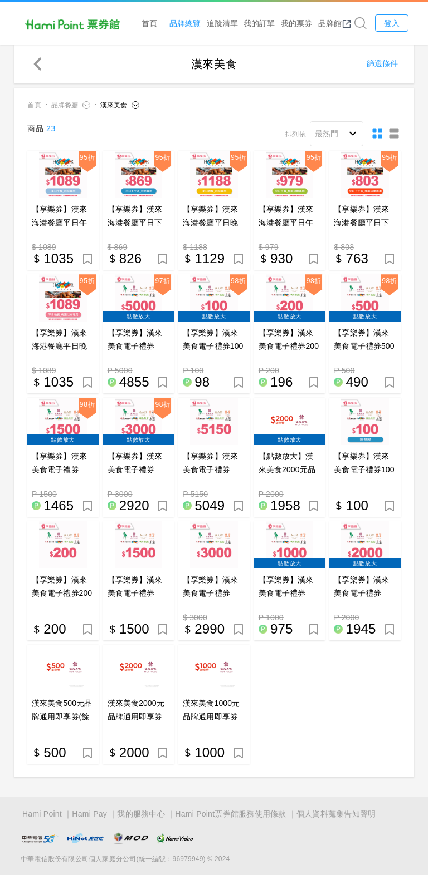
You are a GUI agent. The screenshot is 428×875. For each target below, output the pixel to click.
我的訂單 (260, 23)
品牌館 (335, 23)
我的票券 (297, 23)
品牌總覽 (186, 23)
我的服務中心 (141, 813)
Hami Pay (89, 813)
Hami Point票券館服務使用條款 (230, 813)
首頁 (150, 23)
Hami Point (42, 813)
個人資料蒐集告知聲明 (336, 813)
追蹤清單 (223, 23)
